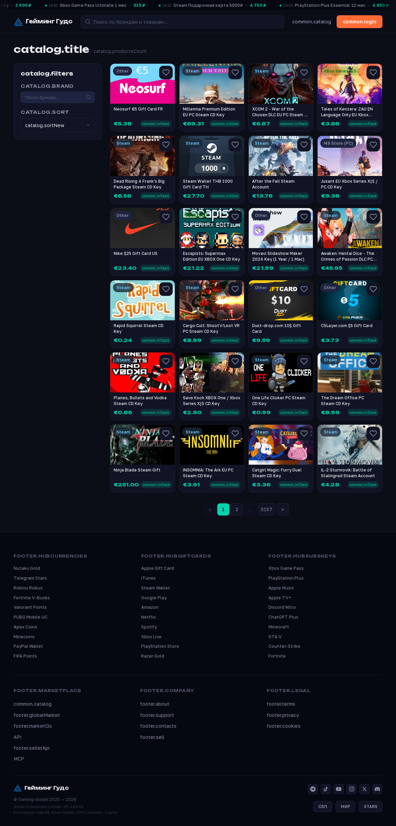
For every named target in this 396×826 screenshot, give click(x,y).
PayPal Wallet (28, 646)
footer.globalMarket (37, 715)
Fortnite (277, 656)
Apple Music (281, 587)
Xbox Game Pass (286, 568)
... (250, 509)
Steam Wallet (155, 587)
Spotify (149, 626)
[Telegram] (313, 789)
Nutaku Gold (27, 568)
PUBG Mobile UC (31, 617)
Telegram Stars (30, 578)
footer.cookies (284, 726)
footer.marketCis (33, 726)
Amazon (149, 607)
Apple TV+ (279, 597)
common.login (359, 21)
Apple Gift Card (157, 568)
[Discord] (377, 789)
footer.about (154, 704)
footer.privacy (283, 715)
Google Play (154, 597)
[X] (364, 789)
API (18, 737)
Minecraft (278, 626)
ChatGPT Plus (283, 617)
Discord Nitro (282, 607)
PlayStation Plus (286, 578)
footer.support (157, 715)
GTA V (275, 636)
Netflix (148, 617)
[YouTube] (339, 789)
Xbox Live (151, 636)
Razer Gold (152, 656)
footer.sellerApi (32, 748)
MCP (19, 759)
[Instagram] (351, 789)
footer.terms (281, 704)
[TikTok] (326, 789)
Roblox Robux (28, 587)
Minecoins (24, 636)
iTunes (148, 578)
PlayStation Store (160, 646)
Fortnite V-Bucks (32, 597)
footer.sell (152, 737)
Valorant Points (30, 607)
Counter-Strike (284, 646)
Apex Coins (25, 626)
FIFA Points (25, 656)
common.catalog (311, 21)
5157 (266, 509)
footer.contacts (158, 726)
